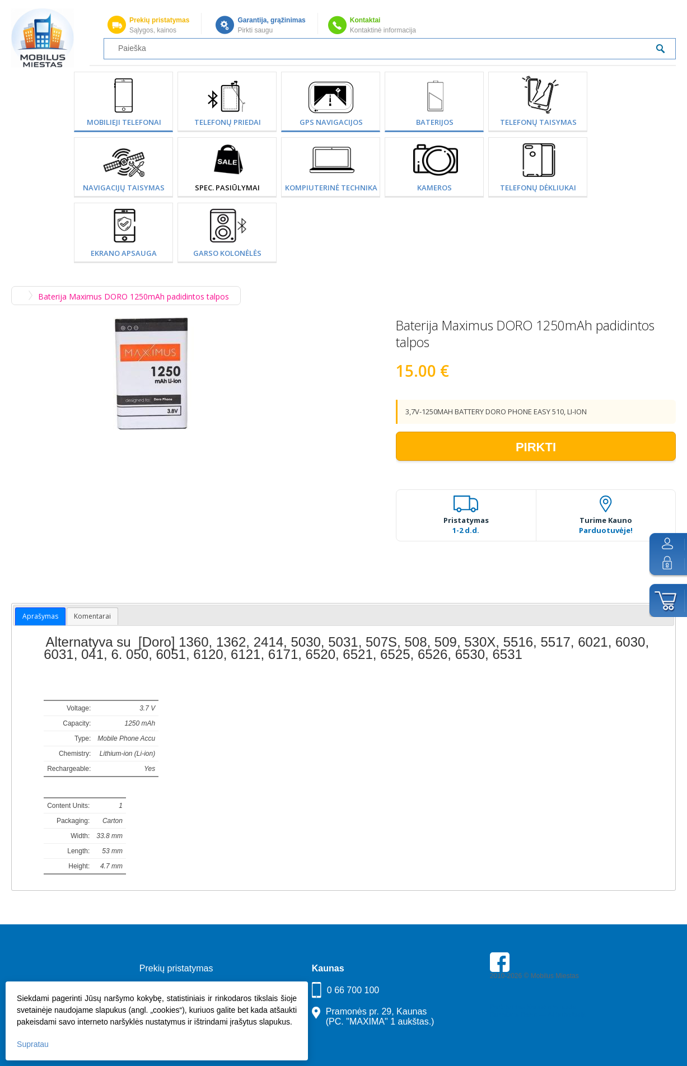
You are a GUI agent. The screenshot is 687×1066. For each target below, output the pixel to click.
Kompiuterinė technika (331, 188)
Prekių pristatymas (159, 20)
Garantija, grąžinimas (271, 20)
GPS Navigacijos (331, 122)
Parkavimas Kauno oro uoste (533, 1007)
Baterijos (435, 122)
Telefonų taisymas (538, 122)
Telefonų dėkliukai (538, 188)
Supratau (33, 1044)
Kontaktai (365, 20)
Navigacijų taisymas (124, 188)
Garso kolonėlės (227, 253)
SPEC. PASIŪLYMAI (227, 188)
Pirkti (536, 447)
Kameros (434, 188)
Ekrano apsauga (124, 253)
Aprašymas (40, 616)
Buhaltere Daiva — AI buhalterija (538, 1015)
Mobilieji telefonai (124, 122)
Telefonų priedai (227, 122)
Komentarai (92, 616)
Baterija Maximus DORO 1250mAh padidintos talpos (133, 296)
